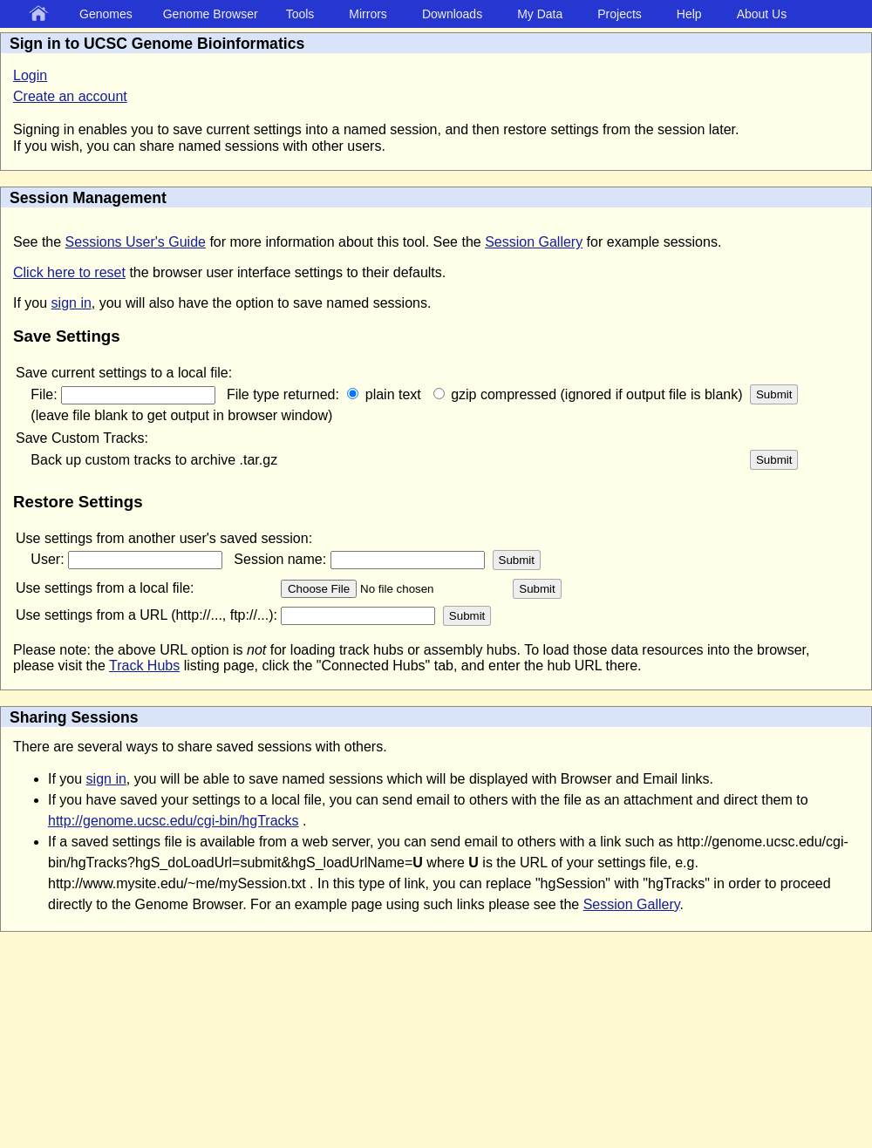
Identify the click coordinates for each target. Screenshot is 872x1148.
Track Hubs (144, 665)
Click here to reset (69, 272)
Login (30, 75)
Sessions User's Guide (135, 241)
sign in (71, 302)
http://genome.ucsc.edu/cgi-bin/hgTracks (173, 820)
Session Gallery (533, 241)
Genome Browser (210, 14)
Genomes (106, 14)
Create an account (70, 96)
